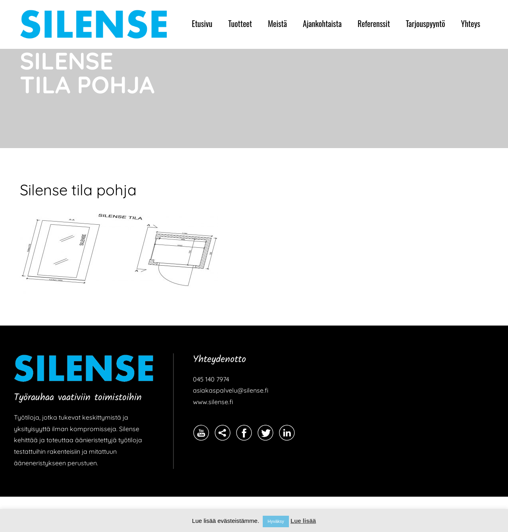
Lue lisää (303, 520)
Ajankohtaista (322, 23)
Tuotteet (240, 23)
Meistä (277, 23)
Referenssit (374, 23)
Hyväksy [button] (275, 521)
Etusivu (202, 23)
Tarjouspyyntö (425, 23)
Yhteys (470, 23)
